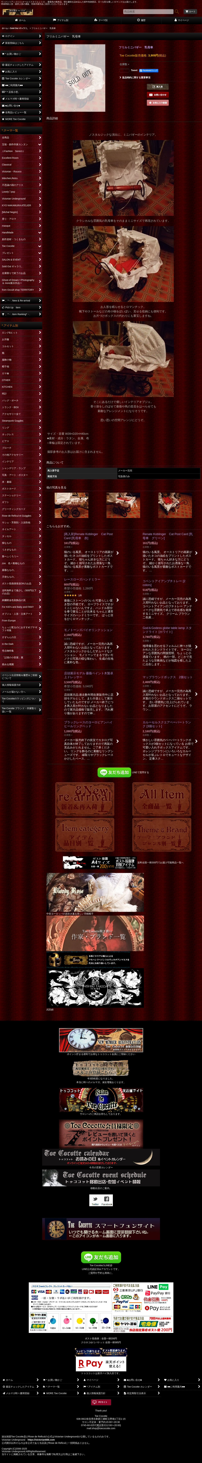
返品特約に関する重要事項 (135, 77)
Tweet (134, 70)
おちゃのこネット (95, 1460)
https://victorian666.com (41, 1439)
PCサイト (102, 1402)
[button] (158, 87)
